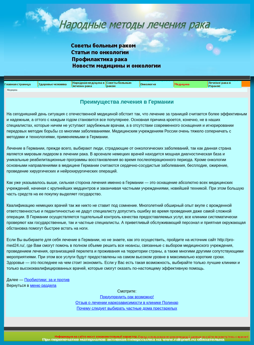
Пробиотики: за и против (46, 280)
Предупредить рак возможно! (127, 297)
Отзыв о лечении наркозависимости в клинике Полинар (126, 303)
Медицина (12, 90)
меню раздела (43, 285)
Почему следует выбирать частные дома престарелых (127, 308)
